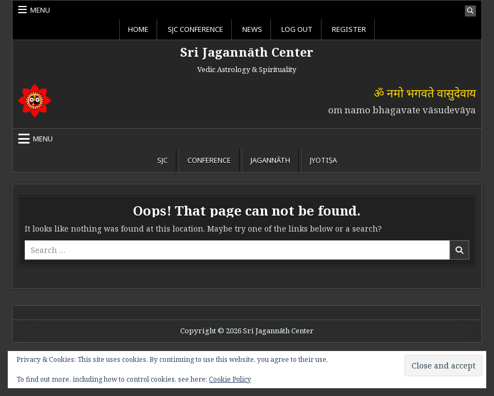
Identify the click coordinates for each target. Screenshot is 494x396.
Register (349, 29)
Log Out (297, 29)
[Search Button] (470, 11)
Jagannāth (270, 160)
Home (138, 29)
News (252, 29)
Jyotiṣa (323, 160)
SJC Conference (195, 29)
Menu (40, 10)
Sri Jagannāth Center (246, 51)
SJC (162, 160)
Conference (209, 160)
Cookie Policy (230, 379)
